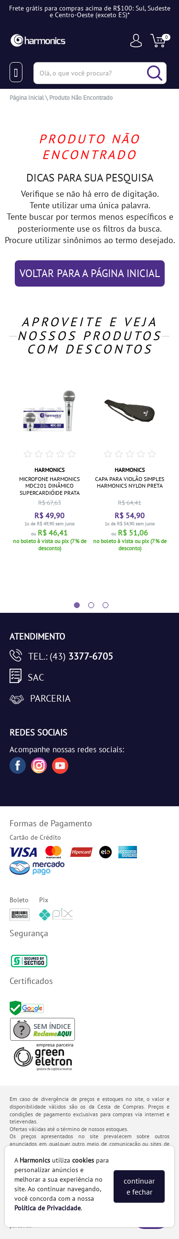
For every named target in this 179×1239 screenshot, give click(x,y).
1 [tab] (72, 605)
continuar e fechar (139, 1186)
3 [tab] (100, 605)
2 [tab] (86, 605)
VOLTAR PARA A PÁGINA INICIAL (90, 273)
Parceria (50, 698)
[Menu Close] (16, 72)
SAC (36, 677)
